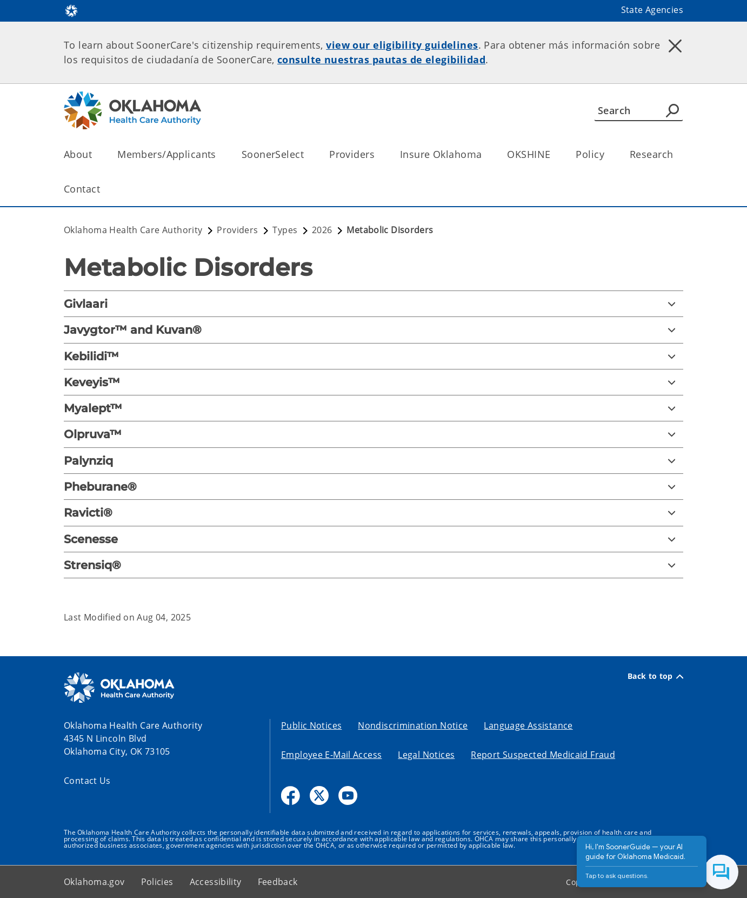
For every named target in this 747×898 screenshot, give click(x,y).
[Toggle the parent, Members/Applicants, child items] (219, 154)
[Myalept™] (373, 408)
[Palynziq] (373, 460)
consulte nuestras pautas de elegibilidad (381, 59)
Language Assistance (528, 725)
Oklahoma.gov (94, 882)
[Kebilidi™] (373, 356)
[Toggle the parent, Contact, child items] (103, 189)
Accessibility (216, 882)
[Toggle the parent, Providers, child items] (378, 154)
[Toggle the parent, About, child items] (95, 154)
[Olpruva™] (373, 434)
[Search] (638, 110)
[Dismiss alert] (675, 46)
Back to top (655, 676)
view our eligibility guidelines (402, 44)
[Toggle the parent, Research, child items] (676, 154)
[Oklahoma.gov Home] (71, 10)
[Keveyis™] (373, 382)
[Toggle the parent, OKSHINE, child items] (553, 154)
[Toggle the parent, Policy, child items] (607, 154)
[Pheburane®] (373, 486)
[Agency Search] (672, 110)
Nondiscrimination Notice (413, 725)
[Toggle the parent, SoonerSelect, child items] (307, 154)
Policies (157, 882)
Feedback (278, 882)
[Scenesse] (373, 539)
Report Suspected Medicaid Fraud (543, 755)
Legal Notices (426, 755)
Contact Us (87, 781)
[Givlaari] (373, 303)
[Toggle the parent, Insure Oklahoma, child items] (485, 154)
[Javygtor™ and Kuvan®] (373, 329)
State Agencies (652, 10)
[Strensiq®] (373, 565)
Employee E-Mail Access (331, 755)
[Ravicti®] (373, 512)
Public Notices (311, 725)
